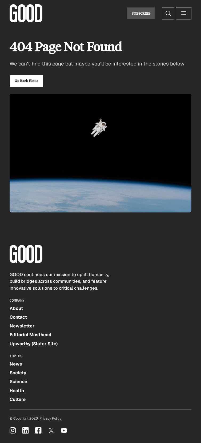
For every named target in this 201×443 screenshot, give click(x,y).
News (16, 364)
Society (18, 373)
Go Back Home (26, 81)
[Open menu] (183, 13)
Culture (18, 399)
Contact (18, 317)
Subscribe (141, 13)
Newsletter (22, 326)
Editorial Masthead (30, 335)
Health (17, 390)
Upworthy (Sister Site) (34, 344)
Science (18, 381)
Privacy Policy (50, 418)
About (16, 308)
